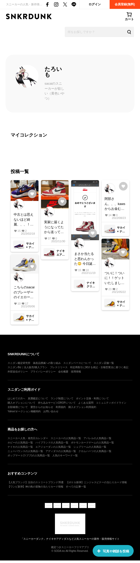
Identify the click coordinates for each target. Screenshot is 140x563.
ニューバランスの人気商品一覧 (25, 451)
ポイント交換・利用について (92, 398)
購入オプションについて (21, 402)
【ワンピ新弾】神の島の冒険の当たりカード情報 (35, 486)
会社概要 (63, 371)
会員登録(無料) (125, 4)
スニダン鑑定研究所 (19, 363)
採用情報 (76, 371)
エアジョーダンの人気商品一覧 (53, 446)
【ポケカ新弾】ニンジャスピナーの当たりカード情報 (96, 482)
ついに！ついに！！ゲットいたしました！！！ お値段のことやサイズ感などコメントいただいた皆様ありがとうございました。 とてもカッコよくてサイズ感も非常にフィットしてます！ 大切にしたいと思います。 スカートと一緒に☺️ (115, 278)
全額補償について (18, 407)
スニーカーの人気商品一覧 (66, 438)
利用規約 (61, 407)
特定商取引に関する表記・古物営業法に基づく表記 (99, 367)
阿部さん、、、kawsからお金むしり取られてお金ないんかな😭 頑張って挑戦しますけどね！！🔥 (115, 204)
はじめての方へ (16, 398)
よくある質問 (85, 402)
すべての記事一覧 (76, 486)
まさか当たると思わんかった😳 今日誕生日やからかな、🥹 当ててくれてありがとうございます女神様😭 (85, 259)
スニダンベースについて (77, 363)
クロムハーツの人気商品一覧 (94, 451)
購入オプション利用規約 (82, 407)
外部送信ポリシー (18, 371)
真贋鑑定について (38, 398)
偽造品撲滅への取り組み (47, 363)
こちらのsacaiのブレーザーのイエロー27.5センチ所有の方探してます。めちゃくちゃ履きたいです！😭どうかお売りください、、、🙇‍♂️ (24, 292)
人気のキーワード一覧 (65, 455)
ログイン (95, 4)
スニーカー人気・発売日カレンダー (28, 438)
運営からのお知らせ (41, 407)
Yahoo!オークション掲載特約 (24, 411)
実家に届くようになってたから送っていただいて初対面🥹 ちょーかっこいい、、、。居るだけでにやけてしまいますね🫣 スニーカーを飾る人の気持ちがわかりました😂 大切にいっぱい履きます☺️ (55, 227)
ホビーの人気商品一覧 (20, 442)
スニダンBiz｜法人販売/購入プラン (27, 367)
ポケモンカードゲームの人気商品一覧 (92, 442)
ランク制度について (62, 398)
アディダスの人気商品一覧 (61, 451)
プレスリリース (59, 367)
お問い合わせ (50, 411)
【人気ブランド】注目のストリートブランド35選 (36, 482)
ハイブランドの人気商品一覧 (51, 442)
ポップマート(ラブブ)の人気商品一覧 (29, 455)
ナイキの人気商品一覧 (20, 446)
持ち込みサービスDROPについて (57, 402)
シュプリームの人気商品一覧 (89, 446)
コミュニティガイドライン (111, 402)
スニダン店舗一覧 (104, 363)
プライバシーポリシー (43, 371)
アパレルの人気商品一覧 (97, 438)
